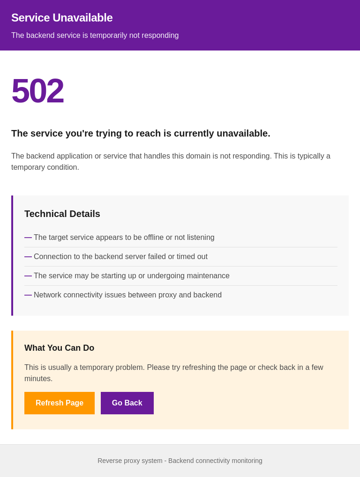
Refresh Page (59, 403)
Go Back (127, 403)
